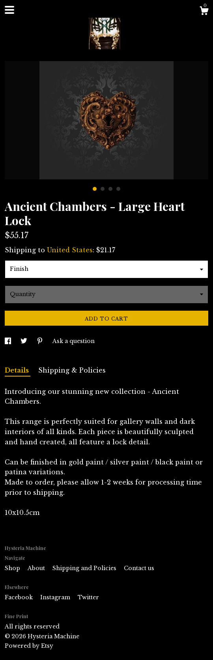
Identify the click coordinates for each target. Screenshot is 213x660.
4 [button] (118, 189)
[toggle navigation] (9, 10)
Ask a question (73, 341)
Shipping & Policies (72, 370)
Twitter (88, 597)
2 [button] (103, 189)
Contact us (139, 568)
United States (70, 250)
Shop (13, 568)
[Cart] (204, 12)
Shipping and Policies (85, 568)
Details (17, 370)
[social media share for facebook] (9, 341)
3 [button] (110, 189)
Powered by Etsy (29, 645)
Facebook (19, 597)
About (37, 568)
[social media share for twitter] (25, 341)
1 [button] (95, 189)
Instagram (56, 597)
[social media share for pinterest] (41, 341)
